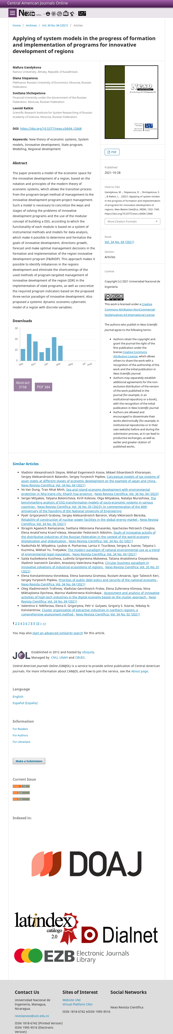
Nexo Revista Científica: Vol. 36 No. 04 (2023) (127, 494)
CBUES (80, 657)
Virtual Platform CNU (77, 1004)
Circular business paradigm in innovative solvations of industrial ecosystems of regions (85, 565)
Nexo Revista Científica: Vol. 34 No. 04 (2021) (53, 485)
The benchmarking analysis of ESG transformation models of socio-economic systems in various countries (88, 502)
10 (37, 623)
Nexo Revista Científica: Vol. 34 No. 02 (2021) (101, 541)
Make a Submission (29, 761)
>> (44, 623)
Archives (31, 25)
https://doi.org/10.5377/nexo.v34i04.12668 (51, 128)
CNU (54, 657)
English (18, 696)
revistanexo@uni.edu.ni (32, 1016)
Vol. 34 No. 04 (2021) (55, 25)
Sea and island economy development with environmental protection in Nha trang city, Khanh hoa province (85, 491)
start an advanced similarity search (57, 633)
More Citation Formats (122, 221)
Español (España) (25, 703)
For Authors (20, 735)
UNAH (63, 657)
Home (17, 25)
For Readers (20, 729)
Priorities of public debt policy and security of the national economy (108, 580)
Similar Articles (26, 463)
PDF (113, 152)
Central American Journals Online (37, 3)
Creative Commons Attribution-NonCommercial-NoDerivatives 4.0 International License (130, 309)
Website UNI (72, 1000)
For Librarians (21, 742)
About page (139, 671)
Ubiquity (88, 652)
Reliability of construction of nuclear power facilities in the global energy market (79, 520)
